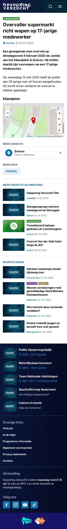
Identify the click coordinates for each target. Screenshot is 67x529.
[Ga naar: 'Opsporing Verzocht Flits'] (33, 195)
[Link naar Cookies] (33, 461)
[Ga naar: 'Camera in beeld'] (33, 406)
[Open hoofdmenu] (60, 6)
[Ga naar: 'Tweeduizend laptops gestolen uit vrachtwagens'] (33, 228)
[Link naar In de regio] (33, 435)
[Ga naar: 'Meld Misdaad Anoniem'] (33, 366)
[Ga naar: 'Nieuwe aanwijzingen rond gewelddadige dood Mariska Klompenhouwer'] (33, 292)
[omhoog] (59, 113)
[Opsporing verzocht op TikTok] (34, 504)
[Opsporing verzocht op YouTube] (25, 504)
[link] (33, 153)
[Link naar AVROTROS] (27, 520)
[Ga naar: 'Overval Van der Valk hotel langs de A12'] (33, 245)
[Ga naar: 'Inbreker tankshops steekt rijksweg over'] (33, 272)
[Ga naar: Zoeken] (50, 6)
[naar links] (59, 119)
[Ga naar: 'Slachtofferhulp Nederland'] (33, 393)
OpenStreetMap (43, 136)
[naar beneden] (59, 130)
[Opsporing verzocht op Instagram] (15, 504)
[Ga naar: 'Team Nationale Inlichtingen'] (33, 380)
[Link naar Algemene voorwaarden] (33, 448)
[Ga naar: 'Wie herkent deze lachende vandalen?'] (33, 310)
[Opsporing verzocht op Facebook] (6, 504)
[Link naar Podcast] (33, 428)
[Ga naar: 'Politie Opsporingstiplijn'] (33, 353)
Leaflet (29, 136)
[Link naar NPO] (40, 520)
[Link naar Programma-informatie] (33, 441)
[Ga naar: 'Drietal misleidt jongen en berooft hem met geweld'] (33, 326)
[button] (33, 120)
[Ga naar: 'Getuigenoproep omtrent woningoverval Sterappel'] (33, 210)
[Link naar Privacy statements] (33, 454)
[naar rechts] (59, 124)
